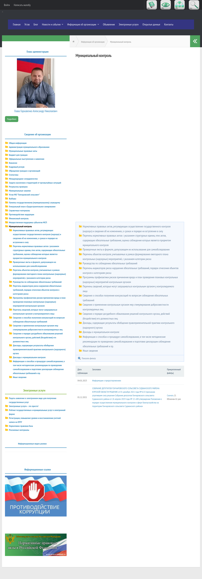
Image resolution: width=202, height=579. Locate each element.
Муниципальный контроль (20, 226)
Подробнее (11, 118)
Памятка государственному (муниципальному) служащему (34, 202)
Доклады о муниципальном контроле (101, 332)
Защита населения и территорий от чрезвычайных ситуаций (35, 182)
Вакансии (13, 162)
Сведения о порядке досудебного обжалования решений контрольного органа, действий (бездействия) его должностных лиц (38, 337)
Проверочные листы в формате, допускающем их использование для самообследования (126, 249)
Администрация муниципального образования (29, 146)
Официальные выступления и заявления (26, 158)
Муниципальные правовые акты (23, 150)
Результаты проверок (18, 186)
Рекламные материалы (19, 429)
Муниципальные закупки (20, 190)
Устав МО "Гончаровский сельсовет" (24, 194)
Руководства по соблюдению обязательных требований (110, 263)
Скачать (170, 395)
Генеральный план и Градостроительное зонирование (32, 206)
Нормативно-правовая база (21, 425)
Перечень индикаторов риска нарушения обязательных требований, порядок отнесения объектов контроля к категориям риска (37, 289)
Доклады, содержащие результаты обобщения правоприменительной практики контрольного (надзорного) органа (39, 349)
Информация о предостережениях (106, 380)
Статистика (13, 174)
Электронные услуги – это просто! (23, 406)
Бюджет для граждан (18, 154)
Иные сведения (90, 350)
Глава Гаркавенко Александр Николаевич (35, 111)
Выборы (12, 198)
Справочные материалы (19, 210)
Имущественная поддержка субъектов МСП (28, 222)
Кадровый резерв (16, 166)
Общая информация (17, 142)
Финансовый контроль (19, 218)
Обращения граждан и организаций (24, 170)
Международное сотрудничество (23, 178)
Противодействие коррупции (21, 214)
